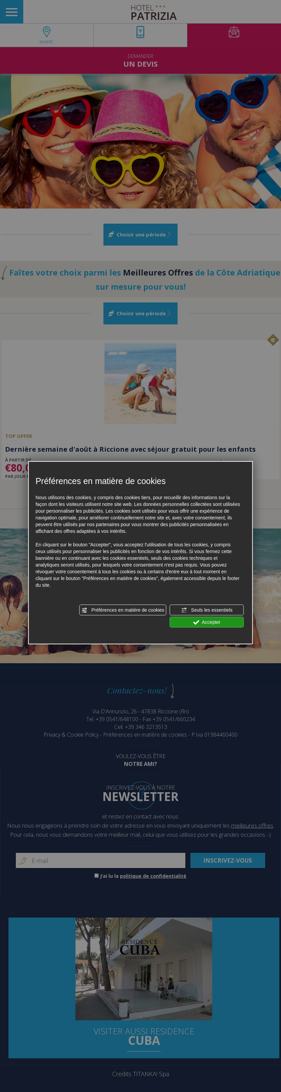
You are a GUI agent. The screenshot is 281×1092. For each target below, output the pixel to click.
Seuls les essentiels (206, 610)
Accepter (206, 622)
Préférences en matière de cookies (122, 610)
